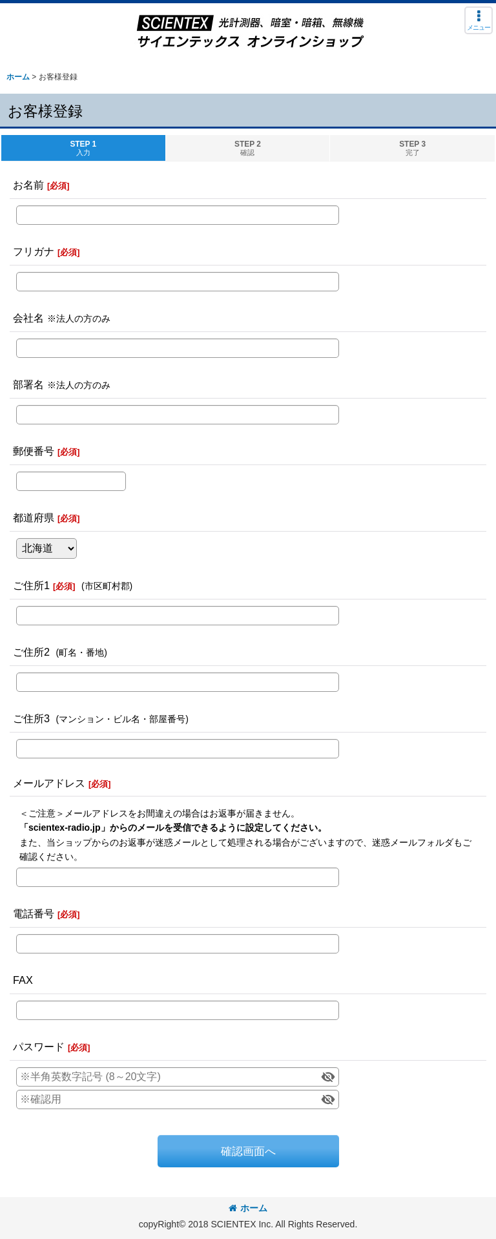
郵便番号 (33, 451)
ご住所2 (31, 652)
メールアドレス (49, 783)
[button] (478, 20)
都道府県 (33, 517)
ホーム (248, 1208)
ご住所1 (31, 585)
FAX (23, 980)
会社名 (28, 318)
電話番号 (33, 913)
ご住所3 (31, 718)
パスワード (39, 1046)
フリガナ (33, 251)
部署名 (28, 384)
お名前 (28, 185)
